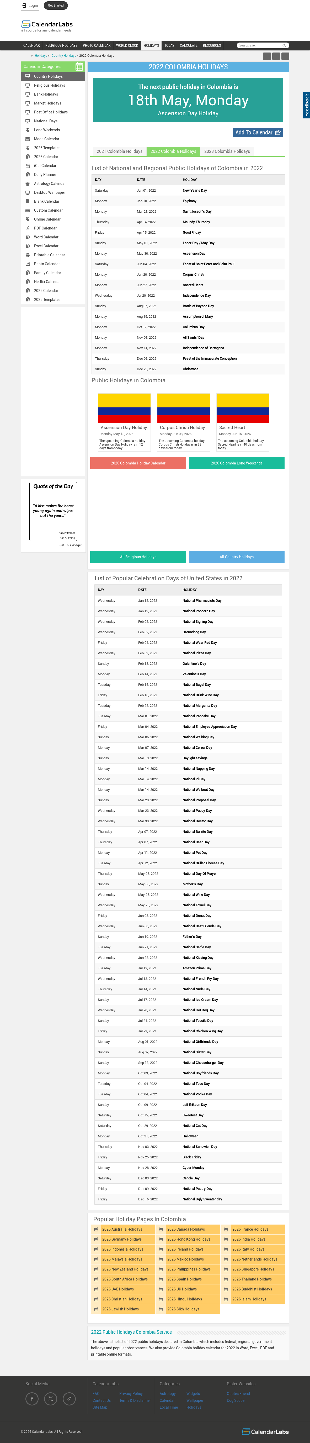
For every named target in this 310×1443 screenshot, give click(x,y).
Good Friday (192, 232)
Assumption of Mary (198, 316)
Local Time (169, 1407)
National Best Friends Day (202, 926)
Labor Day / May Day (199, 243)
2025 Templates (47, 299)
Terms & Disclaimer (135, 1400)
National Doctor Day (198, 821)
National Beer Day (196, 842)
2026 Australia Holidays (122, 1229)
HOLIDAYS (151, 45)
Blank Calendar (46, 201)
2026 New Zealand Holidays (125, 1269)
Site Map (100, 1407)
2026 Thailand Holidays (252, 1279)
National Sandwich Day (200, 1147)
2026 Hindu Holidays (184, 1299)
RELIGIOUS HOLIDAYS (61, 45)
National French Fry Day (201, 979)
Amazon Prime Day (197, 968)
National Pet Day (195, 853)
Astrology (168, 1394)
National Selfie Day (197, 947)
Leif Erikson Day (195, 1105)
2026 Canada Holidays (186, 1229)
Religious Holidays (49, 85)
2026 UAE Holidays (118, 1289)
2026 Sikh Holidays (183, 1309)
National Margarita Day (200, 706)
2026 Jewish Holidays (120, 1309)
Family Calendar (47, 273)
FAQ (96, 1394)
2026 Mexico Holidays (185, 1259)
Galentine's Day (194, 664)
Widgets (193, 1394)
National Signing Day (198, 622)
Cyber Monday (193, 1168)
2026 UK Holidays (182, 1289)
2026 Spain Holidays (184, 1279)
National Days (45, 121)
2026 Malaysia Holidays (122, 1259)
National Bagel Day (197, 685)
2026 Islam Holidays (249, 1299)
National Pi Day (194, 779)
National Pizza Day (197, 653)
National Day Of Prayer (200, 874)
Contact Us (102, 1400)
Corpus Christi (193, 274)
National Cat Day (195, 1126)
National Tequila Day (198, 1021)
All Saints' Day (193, 337)
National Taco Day (196, 1084)
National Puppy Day (197, 811)
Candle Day (191, 1178)
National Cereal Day (197, 748)
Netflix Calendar (47, 282)
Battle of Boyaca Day (198, 306)
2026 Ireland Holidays (185, 1249)
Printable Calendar (49, 255)
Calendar (167, 1400)
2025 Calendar (46, 291)
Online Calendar (47, 219)
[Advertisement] (53, 391)
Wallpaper (194, 1400)
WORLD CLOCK (127, 45)
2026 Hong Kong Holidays (188, 1239)
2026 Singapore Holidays (253, 1269)
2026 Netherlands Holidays (254, 1259)
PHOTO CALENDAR (97, 45)
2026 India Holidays (248, 1239)
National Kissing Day (198, 958)
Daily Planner (45, 174)
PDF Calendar (45, 228)
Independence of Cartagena (203, 348)
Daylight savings (195, 758)
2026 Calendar (46, 157)
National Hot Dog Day (199, 1010)
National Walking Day (198, 737)
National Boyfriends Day (201, 1073)
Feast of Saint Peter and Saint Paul (208, 264)
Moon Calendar (46, 139)
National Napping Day (199, 769)
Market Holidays (47, 103)
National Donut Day (197, 916)
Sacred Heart (193, 285)
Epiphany (189, 201)
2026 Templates (47, 148)
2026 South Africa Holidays (125, 1279)
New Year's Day (195, 190)
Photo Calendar (47, 264)
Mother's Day (193, 884)
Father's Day (192, 937)
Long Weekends (47, 130)
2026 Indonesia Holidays (122, 1249)
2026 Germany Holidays (122, 1239)
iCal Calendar (45, 166)
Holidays (41, 55)
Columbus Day (194, 327)
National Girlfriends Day (200, 1042)
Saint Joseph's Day (197, 211)
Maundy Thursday (196, 222)
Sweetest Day (193, 1115)
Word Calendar (46, 237)
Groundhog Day (194, 632)
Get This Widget (71, 545)
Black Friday (192, 1157)
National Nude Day (196, 989)
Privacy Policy (131, 1394)
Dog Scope (235, 1400)
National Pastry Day (197, 1189)
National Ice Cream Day (200, 1000)
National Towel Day (197, 905)
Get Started (56, 5)
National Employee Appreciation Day (210, 727)
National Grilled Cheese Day (203, 863)
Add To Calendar (254, 132)
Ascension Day (194, 253)
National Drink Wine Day (201, 695)
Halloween (190, 1136)
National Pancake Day (199, 716)
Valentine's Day (194, 674)
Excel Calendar (46, 246)
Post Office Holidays (51, 112)
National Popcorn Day (199, 611)
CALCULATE (188, 45)
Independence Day (197, 295)
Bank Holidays (46, 94)
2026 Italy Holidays (248, 1249)
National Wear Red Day (200, 643)
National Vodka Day (197, 1094)
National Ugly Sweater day (202, 1199)
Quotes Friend (238, 1394)
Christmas (190, 369)
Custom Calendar (48, 210)
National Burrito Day (198, 832)
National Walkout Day (199, 790)
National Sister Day (197, 1052)
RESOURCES (212, 45)
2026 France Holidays (250, 1229)
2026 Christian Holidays (122, 1299)
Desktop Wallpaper (49, 192)
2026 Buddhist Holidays (252, 1289)
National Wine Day (196, 895)
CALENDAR (31, 45)
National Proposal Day (199, 800)
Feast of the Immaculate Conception (210, 358)
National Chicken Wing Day (203, 1031)
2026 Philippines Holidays (189, 1269)
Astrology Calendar (50, 183)
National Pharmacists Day (202, 601)
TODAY (169, 45)
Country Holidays (64, 55)
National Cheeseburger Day (203, 1063)
